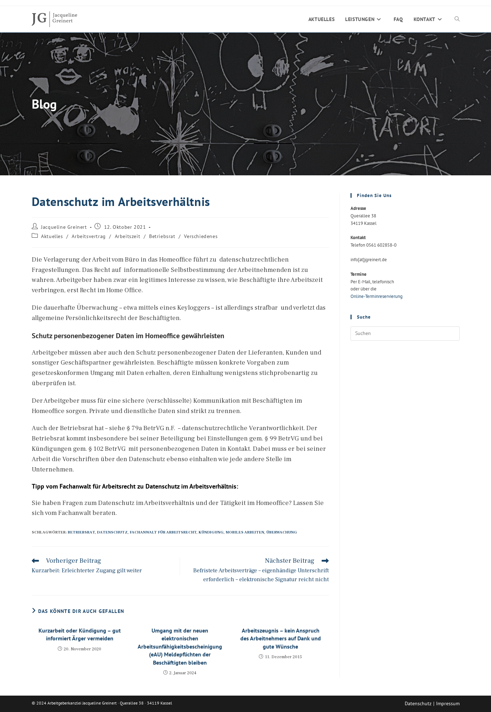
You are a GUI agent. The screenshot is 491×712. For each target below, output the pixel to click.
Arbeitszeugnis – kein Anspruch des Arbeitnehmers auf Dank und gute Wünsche (280, 638)
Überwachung (281, 532)
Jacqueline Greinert (64, 227)
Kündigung (211, 532)
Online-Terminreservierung (377, 296)
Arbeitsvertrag (89, 236)
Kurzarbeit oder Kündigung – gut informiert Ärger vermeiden (80, 634)
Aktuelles (52, 236)
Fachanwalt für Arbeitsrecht (163, 532)
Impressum (448, 703)
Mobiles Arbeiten (245, 532)
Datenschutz (112, 532)
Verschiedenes (201, 236)
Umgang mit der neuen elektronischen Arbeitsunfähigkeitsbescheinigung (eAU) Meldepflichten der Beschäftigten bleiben (180, 646)
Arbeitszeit (127, 236)
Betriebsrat (162, 236)
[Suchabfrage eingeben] (405, 333)
